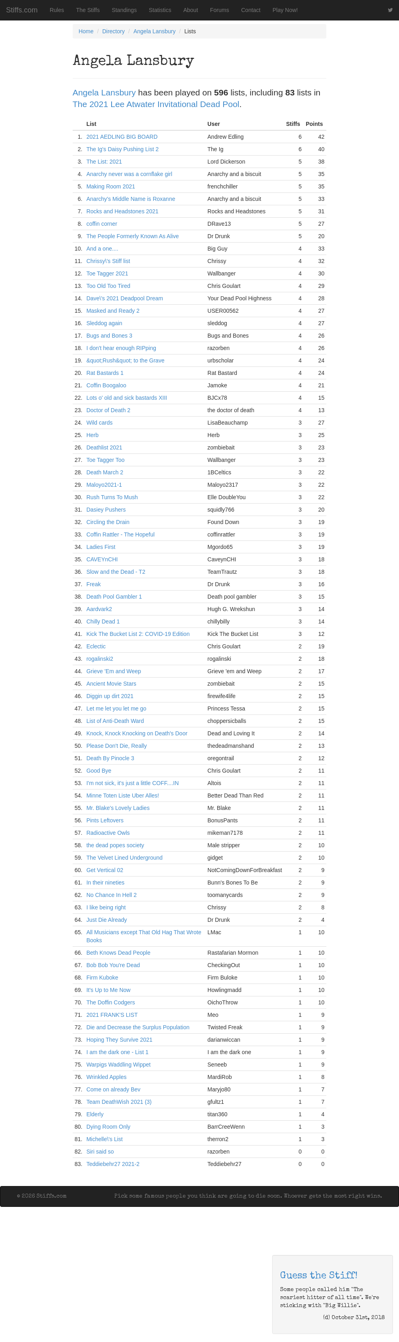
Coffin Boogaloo (106, 385)
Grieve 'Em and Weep (113, 671)
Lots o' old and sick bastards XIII (126, 398)
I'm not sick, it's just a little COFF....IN (132, 783)
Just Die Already (106, 920)
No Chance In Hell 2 (111, 895)
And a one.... (102, 248)
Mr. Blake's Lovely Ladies (118, 808)
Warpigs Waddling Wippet (118, 1064)
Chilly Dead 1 (103, 621)
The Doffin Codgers (110, 1002)
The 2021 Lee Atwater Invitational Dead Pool (156, 104)
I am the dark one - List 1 (117, 1052)
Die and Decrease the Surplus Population (137, 1027)
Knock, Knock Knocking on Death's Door (136, 733)
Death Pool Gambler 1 (114, 596)
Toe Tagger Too (105, 460)
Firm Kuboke (102, 977)
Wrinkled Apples (106, 1077)
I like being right (106, 907)
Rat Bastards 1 (105, 373)
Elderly (95, 1114)
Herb (92, 435)
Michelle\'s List (104, 1139)
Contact (251, 10)
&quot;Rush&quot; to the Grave (125, 360)
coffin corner (101, 224)
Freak (93, 584)
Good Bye (98, 770)
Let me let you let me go (116, 708)
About (190, 10)
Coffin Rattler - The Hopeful (120, 534)
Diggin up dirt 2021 (110, 696)
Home (86, 31)
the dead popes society (115, 845)
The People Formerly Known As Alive (132, 236)
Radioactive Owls (108, 833)
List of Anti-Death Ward (115, 721)
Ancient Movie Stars (111, 683)
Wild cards (99, 422)
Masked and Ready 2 (112, 311)
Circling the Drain (107, 522)
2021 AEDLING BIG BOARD (121, 137)
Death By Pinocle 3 (110, 758)
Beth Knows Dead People (118, 952)
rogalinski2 (99, 659)
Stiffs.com (22, 10)
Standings (124, 10)
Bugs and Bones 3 (109, 335)
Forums (219, 10)
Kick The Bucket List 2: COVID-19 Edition (137, 634)
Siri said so (100, 1151)
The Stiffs (88, 10)
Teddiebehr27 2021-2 (112, 1164)
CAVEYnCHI (102, 559)
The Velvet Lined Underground (124, 857)
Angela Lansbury (154, 31)
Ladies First (100, 547)
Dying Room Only (108, 1126)
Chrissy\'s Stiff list (108, 261)
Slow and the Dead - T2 (115, 572)
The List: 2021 (104, 161)
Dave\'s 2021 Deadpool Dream (124, 298)
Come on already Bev (113, 1089)
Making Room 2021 (110, 186)
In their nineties (105, 882)
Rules (57, 10)
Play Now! (285, 10)
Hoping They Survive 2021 (119, 1039)
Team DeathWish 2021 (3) (119, 1102)
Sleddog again (104, 323)
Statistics (160, 10)
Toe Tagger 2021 (107, 273)
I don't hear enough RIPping (121, 348)
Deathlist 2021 (104, 447)
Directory (113, 31)
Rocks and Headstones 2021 (122, 211)
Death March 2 (104, 472)
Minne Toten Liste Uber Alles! (122, 795)
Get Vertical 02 (104, 870)
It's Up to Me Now (108, 990)
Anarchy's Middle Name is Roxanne (130, 199)
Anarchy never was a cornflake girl (129, 174)
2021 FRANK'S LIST (112, 1015)
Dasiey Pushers (106, 509)
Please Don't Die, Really (116, 746)
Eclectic (96, 646)
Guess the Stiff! (319, 1276)
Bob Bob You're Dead (113, 965)
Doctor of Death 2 (108, 410)
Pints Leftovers (105, 820)
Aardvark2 (99, 609)
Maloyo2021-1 (104, 485)
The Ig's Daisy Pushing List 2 (122, 149)
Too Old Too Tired (108, 286)
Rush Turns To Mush (112, 497)
